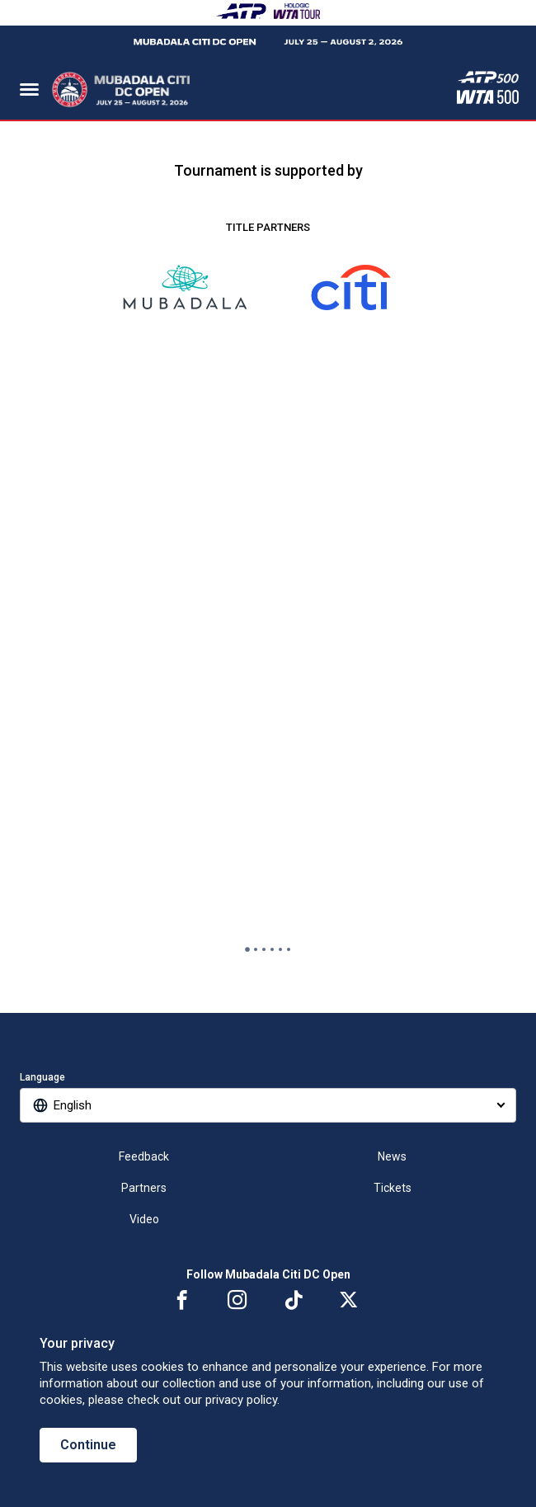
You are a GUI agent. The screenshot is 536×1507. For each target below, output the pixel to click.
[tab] (247, 949)
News (392, 1156)
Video (144, 1219)
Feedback (144, 1156)
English (73, 1105)
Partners (144, 1187)
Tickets (392, 1187)
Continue (88, 1445)
